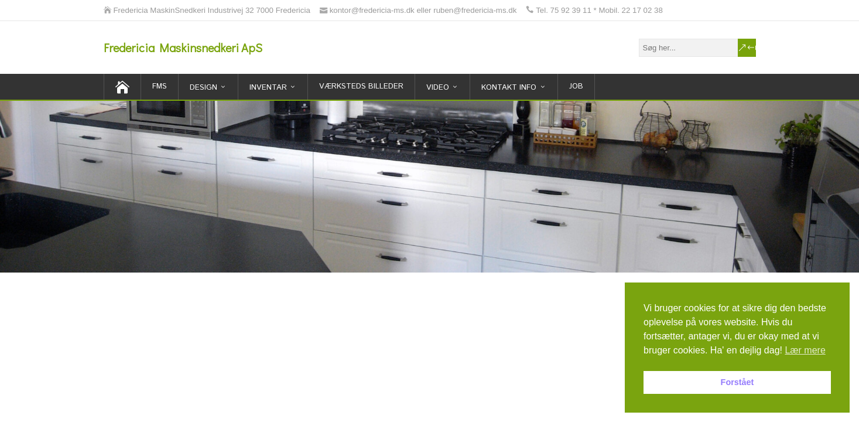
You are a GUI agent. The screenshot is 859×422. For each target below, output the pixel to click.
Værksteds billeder (361, 86)
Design (203, 87)
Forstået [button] (737, 382)
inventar (268, 87)
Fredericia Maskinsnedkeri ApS (183, 47)
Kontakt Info (508, 87)
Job (576, 86)
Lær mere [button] (805, 350)
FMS (159, 86)
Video (437, 87)
